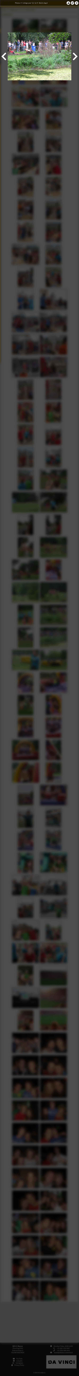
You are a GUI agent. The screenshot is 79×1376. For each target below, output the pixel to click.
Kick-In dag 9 (43, 3)
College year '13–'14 (29, 3)
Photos (17, 3)
